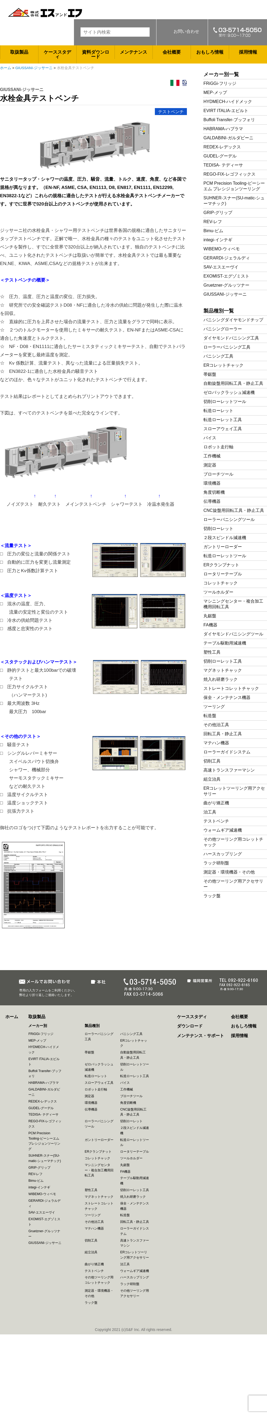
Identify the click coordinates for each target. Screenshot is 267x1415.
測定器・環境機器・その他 (229, 872)
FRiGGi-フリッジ (219, 83)
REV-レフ (212, 221)
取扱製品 (19, 52)
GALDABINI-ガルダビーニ (228, 138)
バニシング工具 (218, 356)
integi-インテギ (217, 240)
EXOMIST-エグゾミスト (226, 276)
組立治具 (212, 779)
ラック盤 (212, 896)
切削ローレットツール (224, 401)
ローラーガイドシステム (226, 752)
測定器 (209, 465)
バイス (209, 438)
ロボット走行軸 (218, 447)
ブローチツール (218, 474)
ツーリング (214, 706)
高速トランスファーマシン (229, 770)
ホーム (5, 68)
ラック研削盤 (216, 863)
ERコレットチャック (223, 365)
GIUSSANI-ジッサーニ (34, 68)
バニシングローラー (222, 329)
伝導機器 (212, 501)
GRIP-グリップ (217, 212)
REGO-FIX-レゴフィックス (229, 174)
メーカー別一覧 (221, 74)
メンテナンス (133, 52)
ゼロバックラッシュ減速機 (229, 392)
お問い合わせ (186, 31)
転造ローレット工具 (222, 419)
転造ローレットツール (224, 556)
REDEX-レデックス (222, 147)
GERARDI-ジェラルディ (226, 258)
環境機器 (212, 483)
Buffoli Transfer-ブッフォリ (229, 119)
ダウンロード (190, 1026)
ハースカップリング (222, 854)
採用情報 (248, 52)
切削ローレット (218, 528)
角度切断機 (214, 492)
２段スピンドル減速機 (224, 537)
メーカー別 (37, 1025)
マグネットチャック (222, 670)
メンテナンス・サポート (200, 1035)
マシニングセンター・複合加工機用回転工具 (99, 1170)
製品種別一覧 (218, 311)
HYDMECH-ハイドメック (227, 101)
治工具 (209, 812)
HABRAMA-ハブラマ (223, 129)
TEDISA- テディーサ (223, 165)
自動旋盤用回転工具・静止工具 (233, 383)
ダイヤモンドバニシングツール (233, 634)
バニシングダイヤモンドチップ (233, 320)
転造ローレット (218, 410)
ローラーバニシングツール (229, 519)
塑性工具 (212, 652)
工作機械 (212, 456)
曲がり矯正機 (216, 803)
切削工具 (212, 761)
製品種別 (92, 1025)
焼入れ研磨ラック (220, 679)
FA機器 (210, 625)
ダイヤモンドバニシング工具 (231, 338)
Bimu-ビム (213, 230)
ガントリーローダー (222, 546)
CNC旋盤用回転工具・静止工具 (233, 510)
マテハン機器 (216, 743)
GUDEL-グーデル (220, 156)
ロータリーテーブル (222, 574)
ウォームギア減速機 (222, 830)
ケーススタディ (57, 54)
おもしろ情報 (209, 52)
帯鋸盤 (209, 374)
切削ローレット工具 (222, 661)
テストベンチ (171, 111)
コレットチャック (220, 583)
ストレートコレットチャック (231, 688)
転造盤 (209, 715)
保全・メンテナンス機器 (226, 697)
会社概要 (172, 52)
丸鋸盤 (209, 616)
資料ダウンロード (95, 54)
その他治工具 (216, 724)
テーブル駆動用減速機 (224, 643)
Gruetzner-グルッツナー (226, 285)
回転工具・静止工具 (222, 734)
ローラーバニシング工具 (226, 347)
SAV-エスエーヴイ (220, 267)
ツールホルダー (218, 592)
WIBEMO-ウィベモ (221, 249)
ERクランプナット (221, 565)
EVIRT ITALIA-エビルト (225, 110)
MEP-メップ (215, 92)
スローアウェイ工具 (222, 428)
